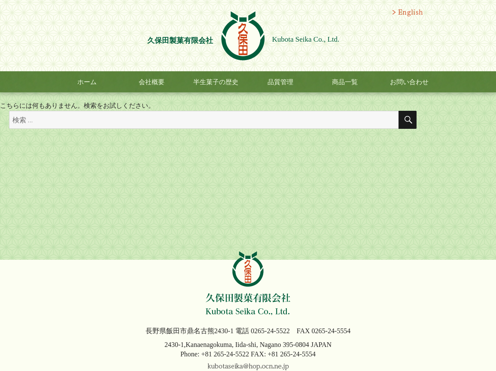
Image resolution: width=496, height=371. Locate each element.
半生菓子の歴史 (215, 82)
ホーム (87, 82)
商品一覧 (345, 82)
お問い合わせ (409, 82)
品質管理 (280, 82)
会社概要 (151, 82)
